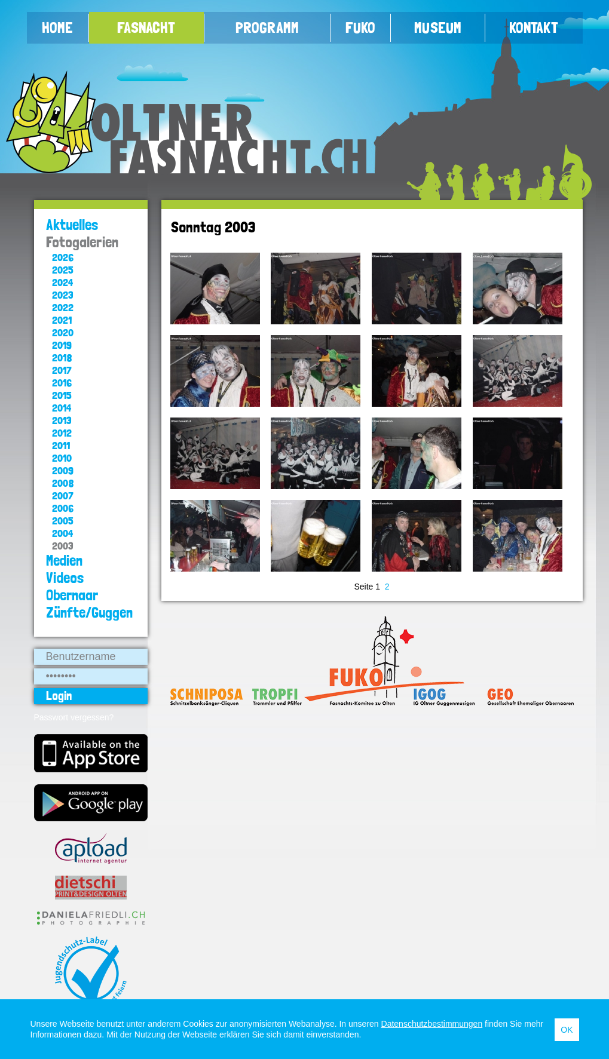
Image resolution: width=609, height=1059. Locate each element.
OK (567, 1030)
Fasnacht (146, 27)
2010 (62, 458)
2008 (63, 483)
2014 (61, 407)
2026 (63, 257)
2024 (62, 282)
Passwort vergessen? (74, 717)
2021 (62, 320)
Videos (65, 578)
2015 (62, 395)
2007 (63, 495)
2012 (62, 432)
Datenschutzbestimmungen (432, 1024)
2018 (62, 357)
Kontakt (533, 27)
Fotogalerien (82, 242)
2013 (62, 420)
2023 (63, 294)
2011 (61, 445)
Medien (64, 560)
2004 (62, 533)
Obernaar (72, 595)
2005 (63, 520)
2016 (62, 382)
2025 (63, 269)
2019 (62, 345)
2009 (63, 470)
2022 (63, 307)
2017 (62, 370)
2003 (63, 545)
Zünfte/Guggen (89, 612)
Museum (437, 27)
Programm (267, 27)
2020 (63, 332)
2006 (63, 508)
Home (57, 27)
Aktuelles (72, 225)
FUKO (360, 27)
